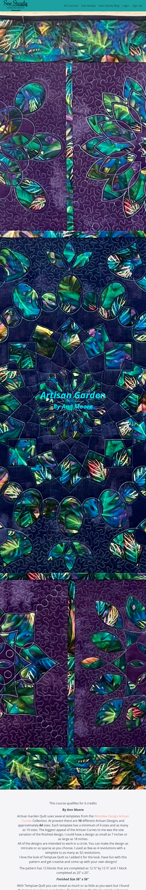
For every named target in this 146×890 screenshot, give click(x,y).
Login (125, 5)
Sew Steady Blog (109, 5)
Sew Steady (88, 5)
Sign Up (137, 5)
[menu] (101, 6)
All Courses (71, 5)
